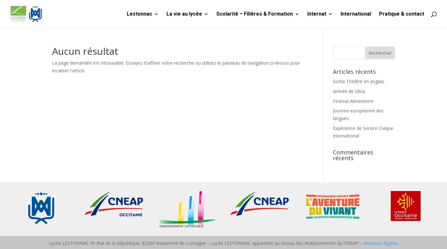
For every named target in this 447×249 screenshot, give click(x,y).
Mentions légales (380, 243)
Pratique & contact (401, 14)
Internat (316, 14)
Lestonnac (139, 14)
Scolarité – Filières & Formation (254, 14)
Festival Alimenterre (353, 101)
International (356, 14)
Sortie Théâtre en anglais (358, 81)
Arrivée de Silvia (349, 91)
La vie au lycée (184, 14)
